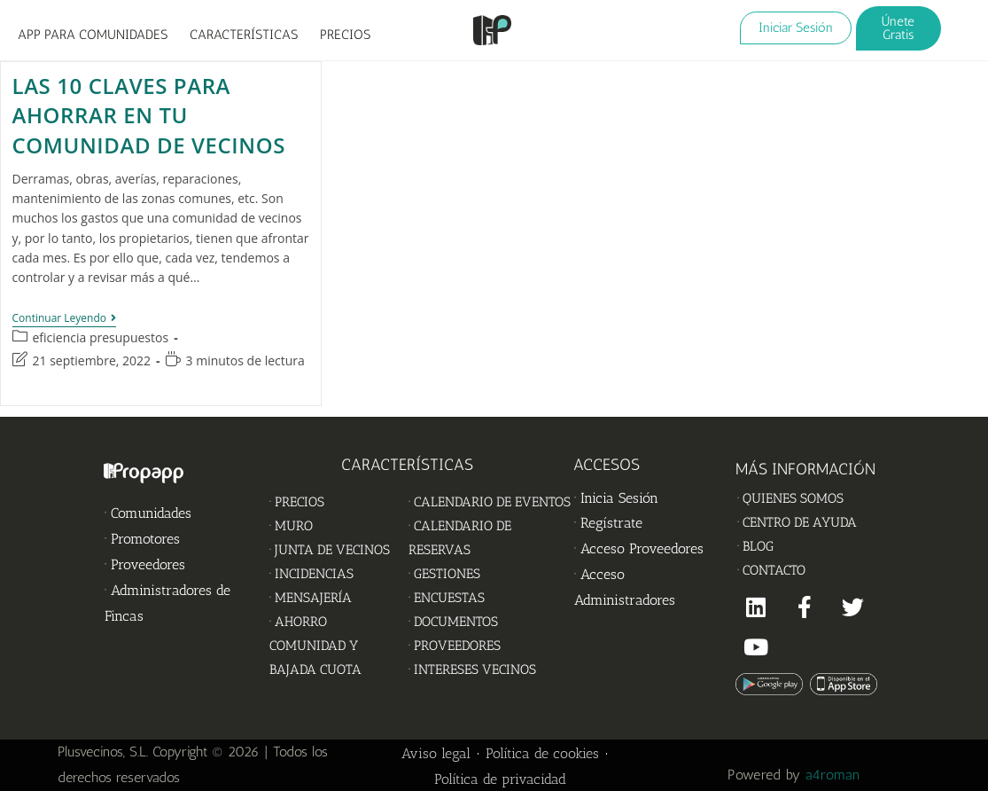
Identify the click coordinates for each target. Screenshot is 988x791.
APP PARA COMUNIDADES (92, 35)
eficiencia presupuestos (101, 337)
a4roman (834, 774)
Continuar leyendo (64, 318)
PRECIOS (345, 35)
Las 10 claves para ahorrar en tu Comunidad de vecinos (148, 115)
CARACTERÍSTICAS (244, 35)
